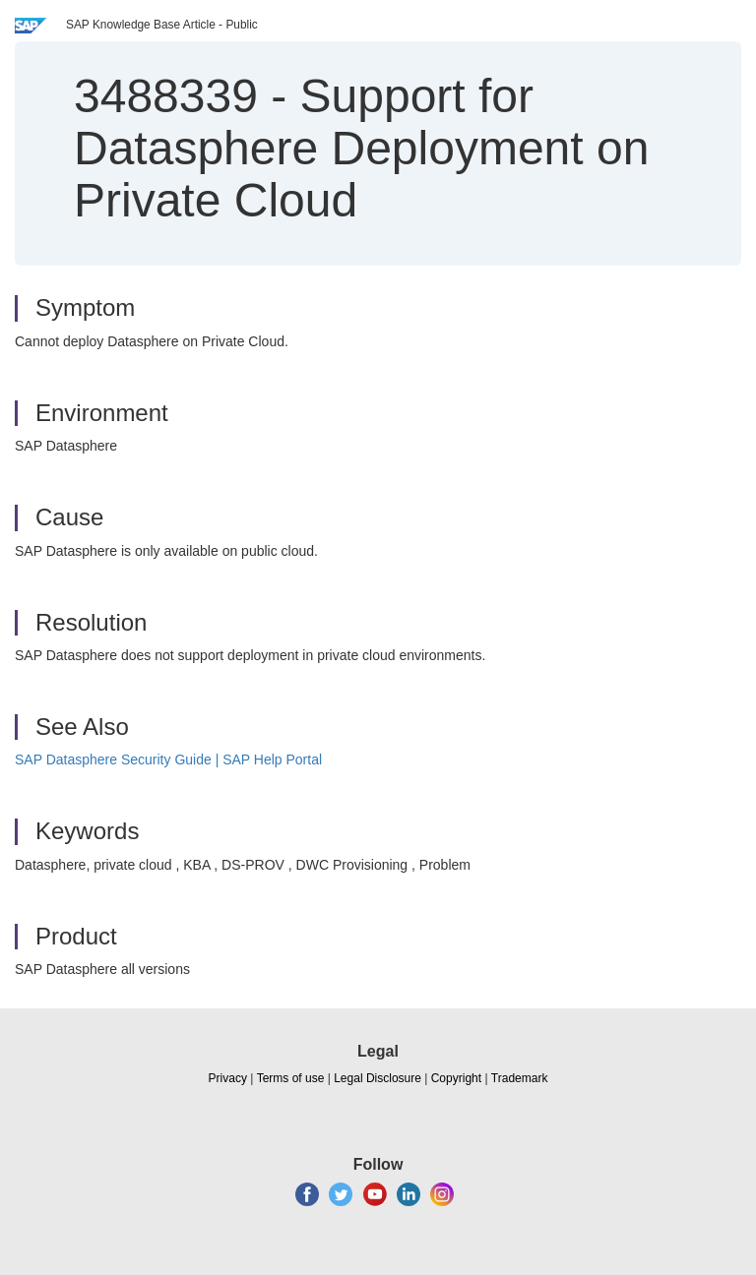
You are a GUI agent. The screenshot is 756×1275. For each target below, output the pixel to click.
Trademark (519, 1078)
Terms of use (291, 1078)
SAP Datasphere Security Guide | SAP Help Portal (168, 759)
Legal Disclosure (377, 1078)
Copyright (456, 1078)
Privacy (228, 1078)
